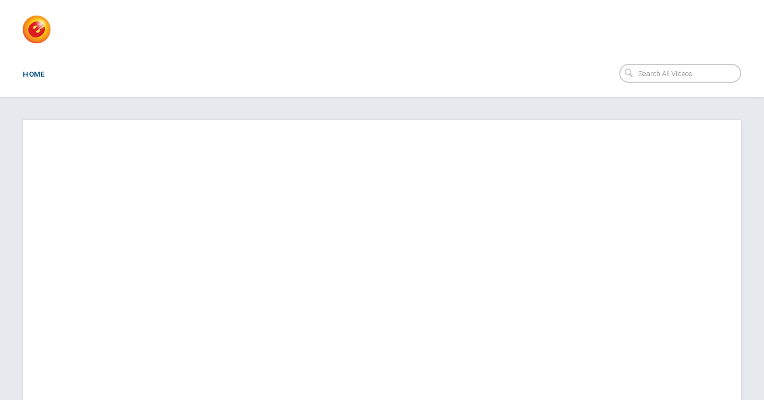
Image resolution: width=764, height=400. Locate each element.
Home (34, 74)
